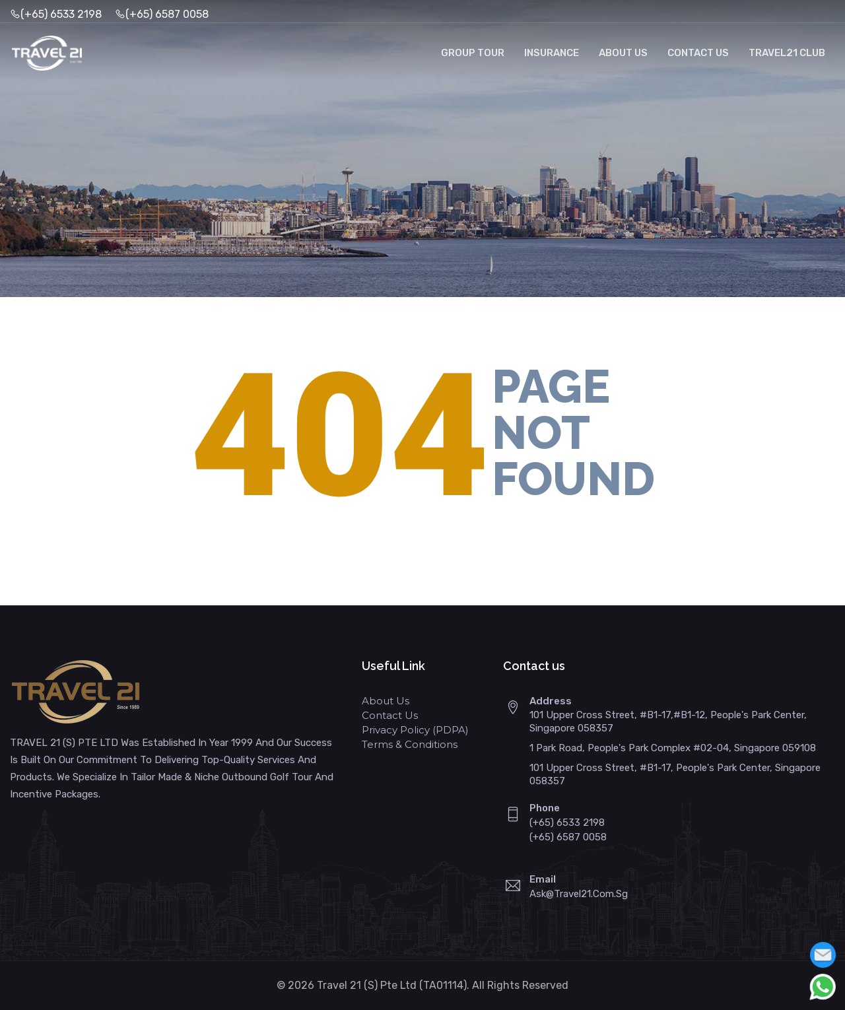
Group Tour (472, 53)
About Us (623, 53)
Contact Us (698, 53)
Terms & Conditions (409, 744)
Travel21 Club (787, 53)
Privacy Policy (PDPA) (415, 730)
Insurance (551, 53)
